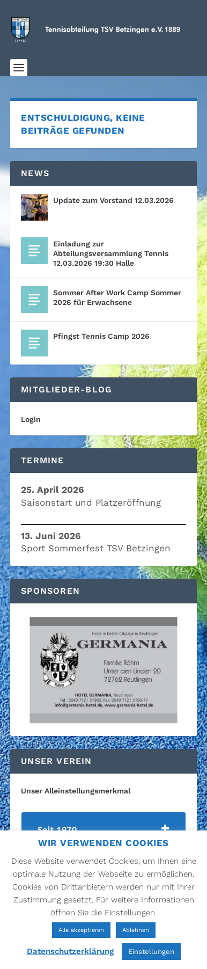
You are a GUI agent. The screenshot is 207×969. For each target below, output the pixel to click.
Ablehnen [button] (135, 930)
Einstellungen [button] (151, 952)
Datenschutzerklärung (70, 951)
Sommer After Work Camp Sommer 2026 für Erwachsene (117, 297)
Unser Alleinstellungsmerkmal (75, 790)
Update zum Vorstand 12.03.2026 (113, 200)
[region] (103, 669)
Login (31, 419)
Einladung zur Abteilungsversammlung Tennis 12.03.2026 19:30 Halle (110, 253)
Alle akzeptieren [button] (81, 930)
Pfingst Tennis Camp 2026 (101, 336)
